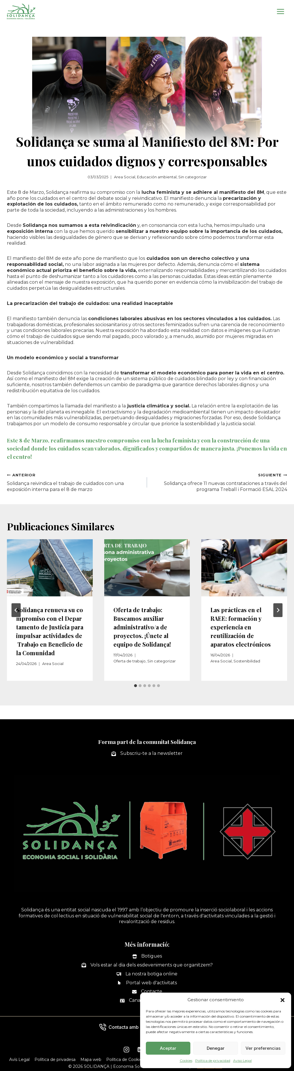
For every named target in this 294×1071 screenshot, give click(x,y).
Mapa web (90, 1059)
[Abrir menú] (280, 11)
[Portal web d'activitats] (147, 983)
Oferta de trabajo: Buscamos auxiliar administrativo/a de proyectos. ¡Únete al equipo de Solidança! (142, 627)
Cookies (186, 1060)
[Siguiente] (278, 610)
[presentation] (50, 567)
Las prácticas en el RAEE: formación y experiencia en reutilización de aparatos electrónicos (240, 627)
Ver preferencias (263, 1048)
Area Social (124, 177)
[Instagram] (126, 1050)
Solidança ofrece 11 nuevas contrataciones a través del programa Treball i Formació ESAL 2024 (219, 482)
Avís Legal (19, 1059)
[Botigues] (147, 956)
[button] (282, 1000)
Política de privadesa (55, 1059)
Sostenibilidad (246, 661)
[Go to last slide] (16, 610)
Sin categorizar (192, 177)
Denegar (216, 1048)
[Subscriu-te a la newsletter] (147, 754)
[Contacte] (147, 992)
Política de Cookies (125, 1059)
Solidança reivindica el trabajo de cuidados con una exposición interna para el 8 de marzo (74, 482)
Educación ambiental (157, 177)
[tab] (135, 685)
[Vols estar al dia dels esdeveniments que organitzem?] (147, 965)
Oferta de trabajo (129, 661)
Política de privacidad (212, 1060)
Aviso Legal (242, 1060)
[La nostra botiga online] (147, 974)
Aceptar (168, 1048)
